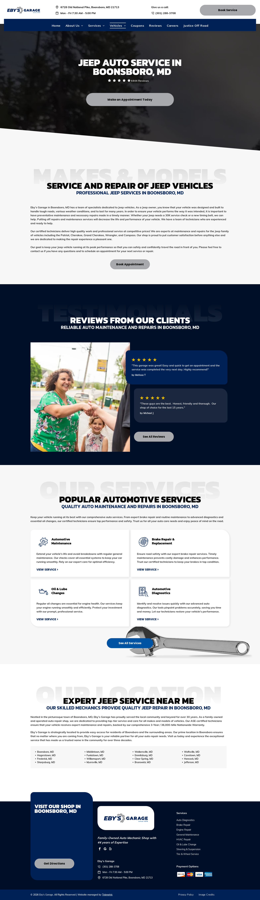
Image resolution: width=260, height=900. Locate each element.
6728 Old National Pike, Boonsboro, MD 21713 (90, 7)
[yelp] (110, 849)
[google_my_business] (105, 849)
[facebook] (100, 849)
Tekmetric (107, 894)
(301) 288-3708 (165, 13)
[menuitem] (56, 25)
